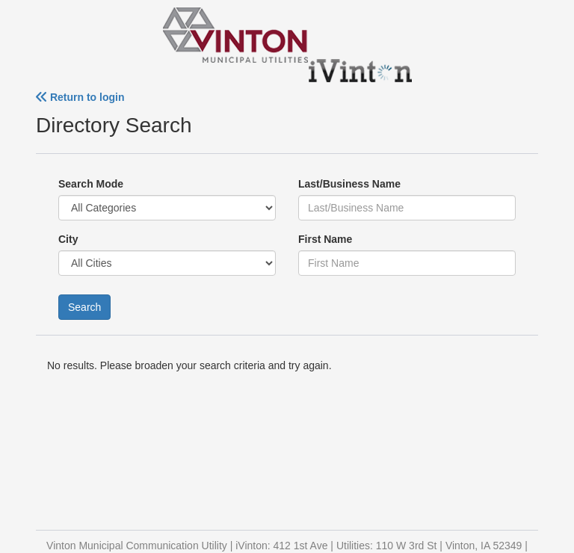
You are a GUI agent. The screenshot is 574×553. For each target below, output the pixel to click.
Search (84, 307)
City (68, 239)
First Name (325, 239)
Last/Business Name (349, 184)
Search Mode (90, 184)
